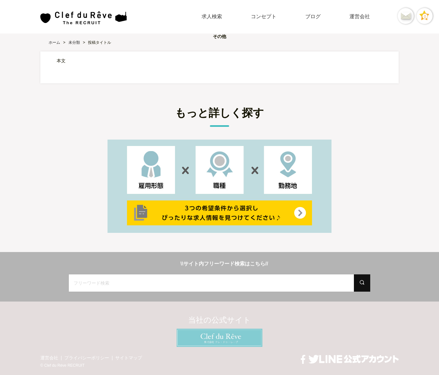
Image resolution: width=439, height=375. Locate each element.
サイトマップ (128, 357)
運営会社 (359, 16)
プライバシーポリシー (86, 357)
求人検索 (212, 16)
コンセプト (263, 16)
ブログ (313, 16)
